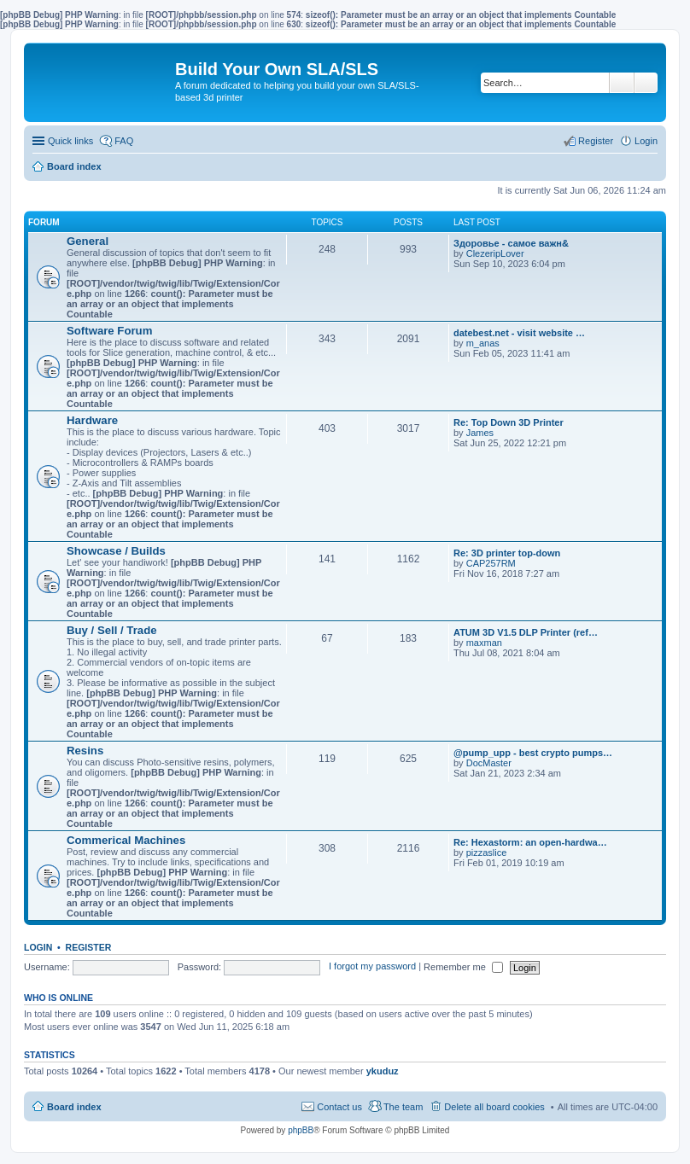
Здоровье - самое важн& (511, 243)
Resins (85, 750)
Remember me (463, 967)
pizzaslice (486, 852)
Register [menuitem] (595, 141)
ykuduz (382, 1071)
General (87, 241)
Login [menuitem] (646, 141)
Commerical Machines (126, 840)
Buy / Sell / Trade (112, 630)
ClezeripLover (495, 253)
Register (89, 947)
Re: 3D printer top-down (506, 553)
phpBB (300, 1130)
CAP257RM (491, 563)
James (480, 433)
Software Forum (109, 330)
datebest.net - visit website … (519, 333)
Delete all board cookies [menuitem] (494, 1107)
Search (621, 83)
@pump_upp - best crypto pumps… (532, 753)
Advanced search (646, 83)
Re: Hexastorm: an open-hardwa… (530, 842)
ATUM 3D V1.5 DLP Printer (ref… (525, 632)
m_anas (483, 343)
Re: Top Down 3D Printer (508, 422)
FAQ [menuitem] (123, 141)
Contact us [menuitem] (339, 1107)
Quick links (70, 141)
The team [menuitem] (403, 1107)
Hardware (92, 420)
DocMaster (489, 763)
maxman (484, 642)
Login (38, 947)
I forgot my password (372, 967)
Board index (74, 1107)
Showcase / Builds (116, 550)
